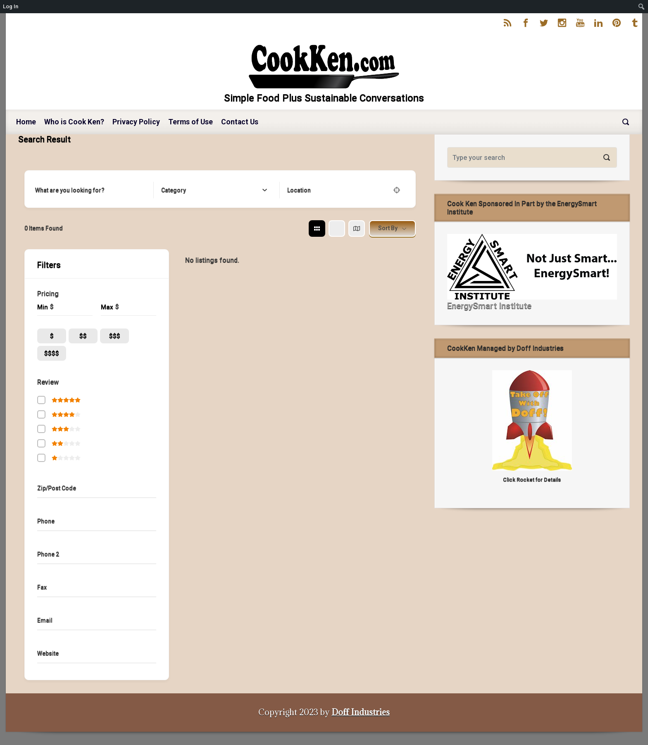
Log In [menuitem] (10, 6)
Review (48, 382)
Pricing (48, 294)
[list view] (337, 228)
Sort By (388, 228)
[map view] (356, 228)
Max (107, 307)
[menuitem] (641, 6)
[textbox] (173, 190)
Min (42, 307)
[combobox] (214, 190)
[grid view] (317, 228)
